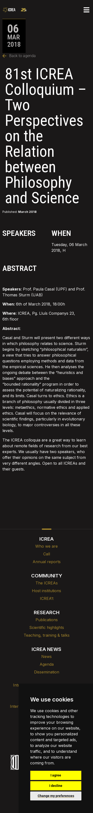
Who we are (46, 546)
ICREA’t (46, 598)
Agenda (47, 664)
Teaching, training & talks (47, 635)
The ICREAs (47, 583)
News (46, 656)
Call (46, 554)
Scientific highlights (46, 627)
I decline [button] (55, 786)
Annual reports (47, 561)
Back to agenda (19, 55)
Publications (47, 619)
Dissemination (46, 672)
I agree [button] (55, 775)
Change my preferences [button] (56, 796)
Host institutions (46, 590)
